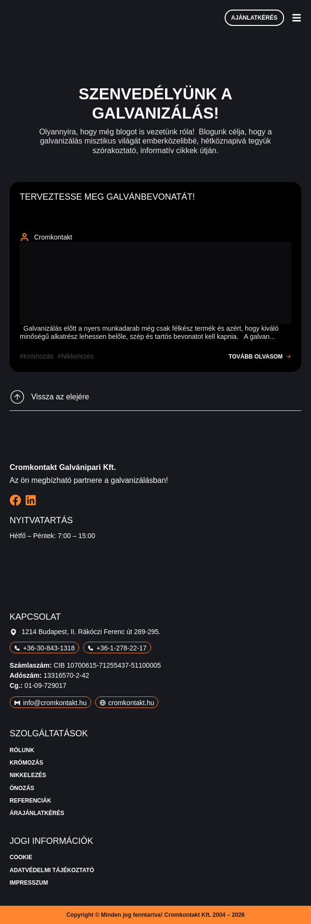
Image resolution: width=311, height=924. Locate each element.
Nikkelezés (28, 775)
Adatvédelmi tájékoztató (52, 870)
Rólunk (22, 750)
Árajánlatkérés (37, 813)
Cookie (21, 857)
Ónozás (22, 788)
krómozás (39, 356)
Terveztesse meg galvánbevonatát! (107, 197)
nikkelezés (77, 356)
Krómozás (26, 762)
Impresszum (29, 882)
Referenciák (30, 800)
